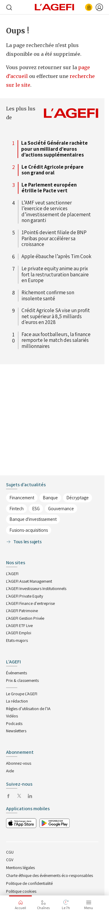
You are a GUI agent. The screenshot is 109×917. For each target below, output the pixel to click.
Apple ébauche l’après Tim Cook (56, 257)
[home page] (54, 7)
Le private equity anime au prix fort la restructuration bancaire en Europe (55, 275)
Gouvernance (61, 508)
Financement (21, 498)
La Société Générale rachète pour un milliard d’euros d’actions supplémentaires (54, 149)
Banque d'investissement (33, 519)
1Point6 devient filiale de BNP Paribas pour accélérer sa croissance (54, 239)
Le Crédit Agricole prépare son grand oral (52, 170)
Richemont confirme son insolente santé (47, 296)
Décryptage (77, 498)
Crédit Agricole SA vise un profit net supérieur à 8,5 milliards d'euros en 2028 (55, 316)
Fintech (16, 508)
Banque (50, 498)
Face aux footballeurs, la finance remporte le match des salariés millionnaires (56, 340)
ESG (36, 508)
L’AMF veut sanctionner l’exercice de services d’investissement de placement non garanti (56, 212)
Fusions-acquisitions (28, 530)
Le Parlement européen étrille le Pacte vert (49, 188)
